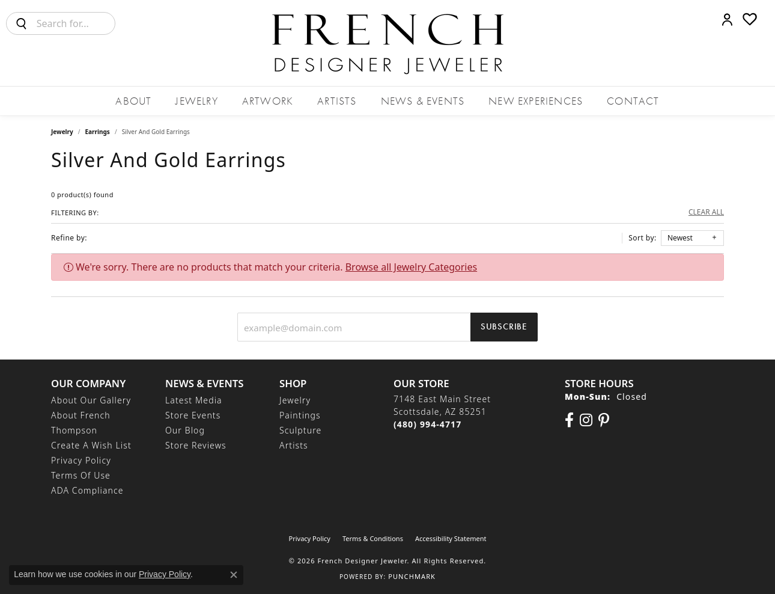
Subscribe (504, 326)
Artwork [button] (267, 101)
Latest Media (193, 400)
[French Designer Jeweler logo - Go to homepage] (387, 43)
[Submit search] (21, 23)
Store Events (192, 415)
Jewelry (196, 101)
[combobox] (76, 23)
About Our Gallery (91, 400)
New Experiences (535, 101)
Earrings (97, 131)
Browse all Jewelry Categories (411, 267)
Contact (633, 101)
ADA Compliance (87, 490)
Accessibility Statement (451, 538)
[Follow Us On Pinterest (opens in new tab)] (603, 420)
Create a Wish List (91, 445)
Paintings (300, 415)
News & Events (423, 101)
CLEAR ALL (706, 212)
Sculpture (300, 430)
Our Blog (185, 430)
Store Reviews (195, 445)
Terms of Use (81, 475)
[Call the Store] (427, 424)
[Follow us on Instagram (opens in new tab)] (586, 420)
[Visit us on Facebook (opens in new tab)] (569, 420)
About (133, 101)
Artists (336, 101)
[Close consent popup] (233, 574)
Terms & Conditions (372, 538)
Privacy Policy (81, 460)
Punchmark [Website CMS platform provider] (412, 576)
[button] (727, 19)
